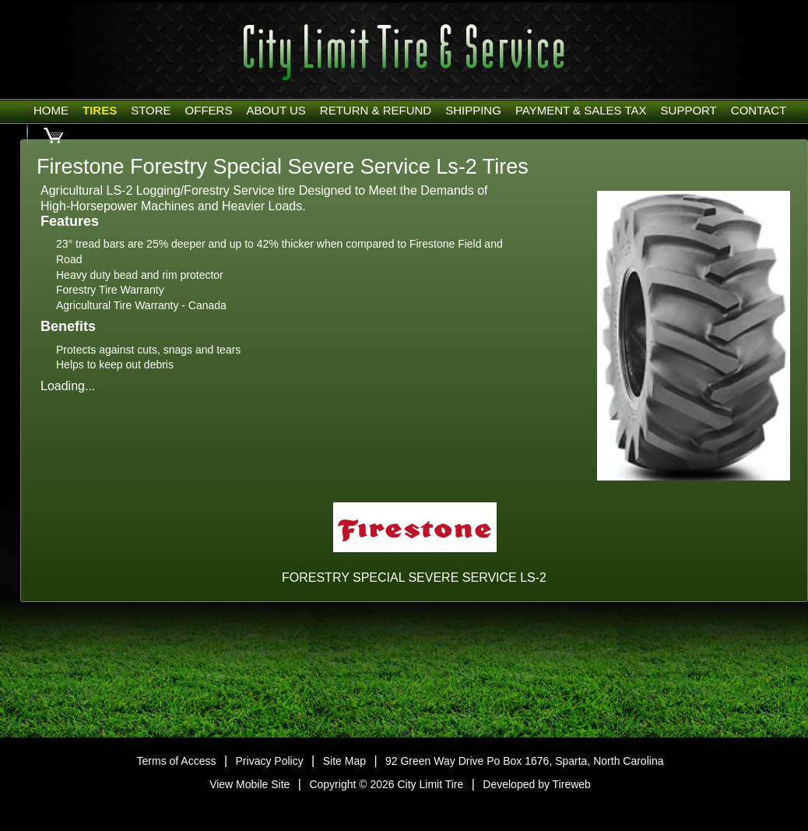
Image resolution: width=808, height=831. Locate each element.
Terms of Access (176, 761)
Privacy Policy (270, 761)
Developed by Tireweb (537, 784)
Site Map (344, 761)
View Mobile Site (249, 784)
